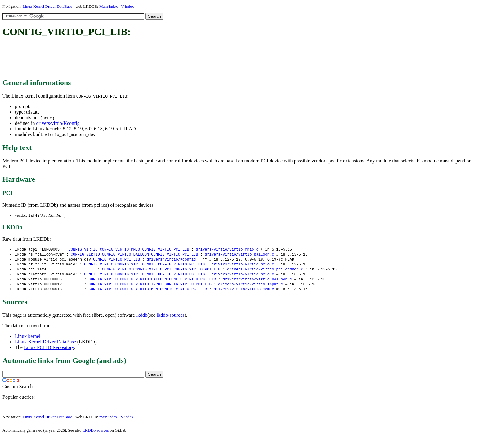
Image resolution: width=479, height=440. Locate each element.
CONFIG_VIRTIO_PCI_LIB (165, 249)
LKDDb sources (96, 433)
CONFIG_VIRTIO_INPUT (141, 286)
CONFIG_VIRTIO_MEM (139, 292)
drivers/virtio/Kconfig (57, 123)
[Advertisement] (115, 58)
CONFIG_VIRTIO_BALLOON (125, 255)
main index (108, 420)
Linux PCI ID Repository (49, 350)
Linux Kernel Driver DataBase (47, 6)
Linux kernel (27, 339)
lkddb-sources (171, 318)
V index (127, 6)
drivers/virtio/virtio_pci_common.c (265, 271)
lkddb (141, 318)
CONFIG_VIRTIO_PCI (152, 271)
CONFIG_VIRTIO (83, 249)
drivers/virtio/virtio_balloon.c (239, 255)
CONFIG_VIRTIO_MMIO (120, 249)
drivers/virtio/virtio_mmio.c (227, 249)
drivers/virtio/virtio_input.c (250, 286)
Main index (108, 6)
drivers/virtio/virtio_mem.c (244, 292)
